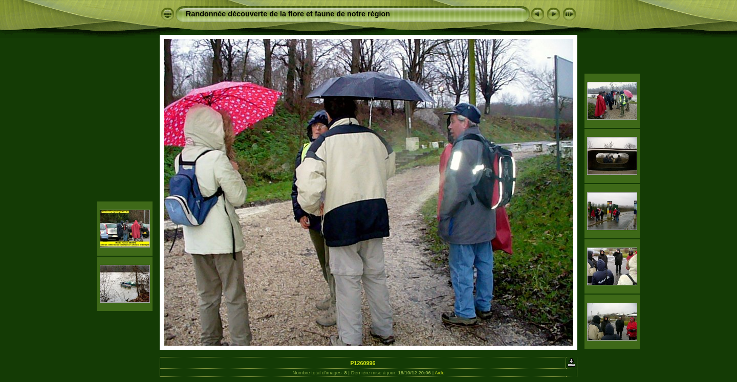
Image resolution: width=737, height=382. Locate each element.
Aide (439, 372)
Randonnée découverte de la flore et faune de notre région (288, 14)
